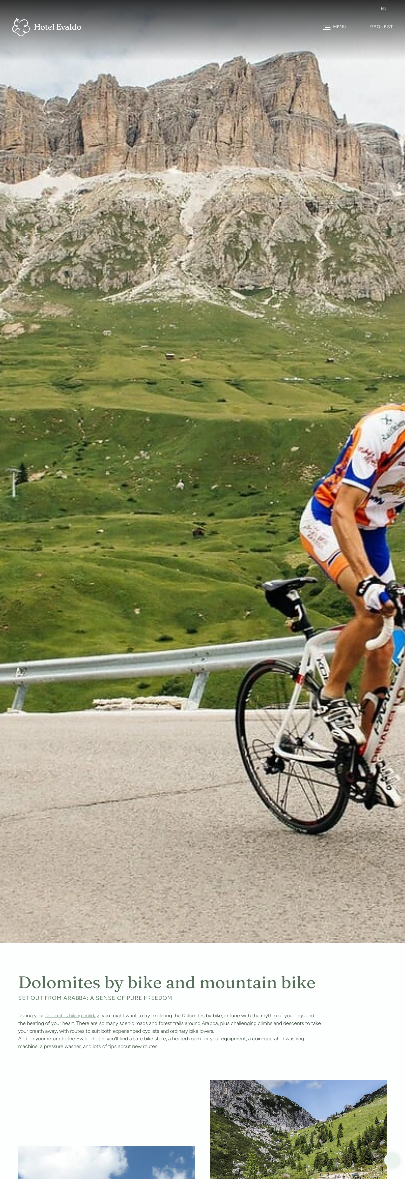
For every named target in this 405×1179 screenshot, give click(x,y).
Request (381, 26)
